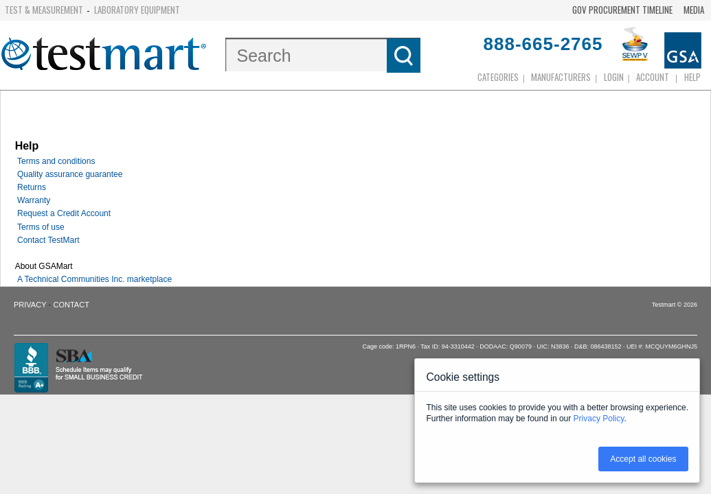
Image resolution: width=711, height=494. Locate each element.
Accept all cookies (643, 459)
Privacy (30, 305)
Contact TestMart (48, 240)
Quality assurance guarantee (69, 174)
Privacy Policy (599, 418)
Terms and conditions (56, 161)
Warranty (33, 200)
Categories (498, 77)
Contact (71, 305)
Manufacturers (561, 77)
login (614, 77)
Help (692, 77)
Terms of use (41, 227)
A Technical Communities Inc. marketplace (94, 279)
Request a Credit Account (64, 213)
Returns (31, 187)
